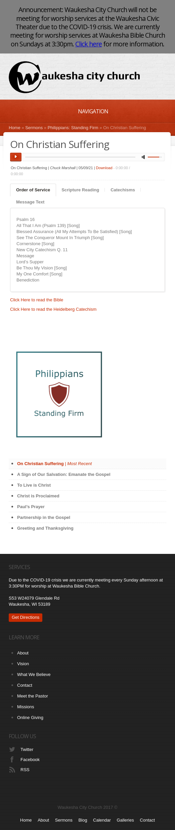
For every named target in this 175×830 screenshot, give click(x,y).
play (15, 157)
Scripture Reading (80, 189)
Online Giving (30, 717)
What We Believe (33, 674)
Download (104, 168)
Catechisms (123, 189)
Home (14, 127)
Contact (24, 685)
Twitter (26, 749)
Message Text (30, 201)
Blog (82, 820)
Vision (23, 663)
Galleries (125, 820)
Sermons (34, 127)
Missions (25, 706)
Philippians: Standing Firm (73, 127)
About (23, 652)
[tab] (33, 190)
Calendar (102, 820)
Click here (88, 43)
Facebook (30, 759)
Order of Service (33, 189)
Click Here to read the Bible (36, 299)
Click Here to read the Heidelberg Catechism (53, 309)
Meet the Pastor (32, 696)
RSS (25, 769)
